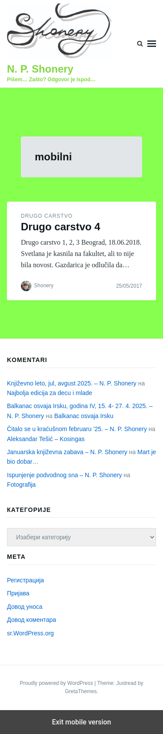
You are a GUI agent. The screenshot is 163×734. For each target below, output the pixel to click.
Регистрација (25, 580)
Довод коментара (31, 619)
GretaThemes (80, 691)
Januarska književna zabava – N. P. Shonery (67, 451)
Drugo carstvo (47, 216)
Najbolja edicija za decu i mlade (49, 392)
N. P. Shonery (40, 69)
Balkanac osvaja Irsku (83, 415)
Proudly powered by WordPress (57, 683)
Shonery (43, 285)
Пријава (18, 593)
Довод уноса (25, 606)
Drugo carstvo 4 (60, 226)
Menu (151, 43)
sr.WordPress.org (30, 633)
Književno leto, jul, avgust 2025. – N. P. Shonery (71, 383)
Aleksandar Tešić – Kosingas (46, 438)
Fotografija (21, 484)
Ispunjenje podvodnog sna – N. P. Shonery (64, 475)
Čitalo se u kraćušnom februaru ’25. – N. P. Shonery (77, 428)
